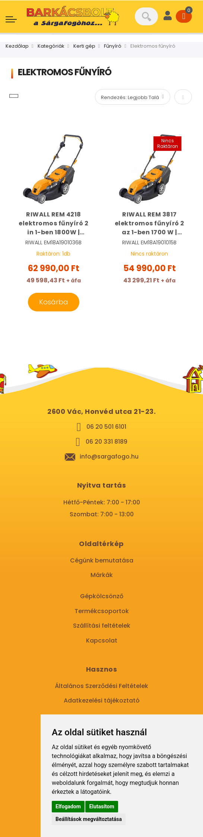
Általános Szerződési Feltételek (101, 686)
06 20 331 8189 (106, 441)
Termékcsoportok (101, 611)
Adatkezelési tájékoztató (102, 700)
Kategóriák (51, 46)
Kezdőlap (17, 46)
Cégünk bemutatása (101, 560)
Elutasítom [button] (101, 806)
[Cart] (184, 16)
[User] (168, 16)
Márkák (102, 575)
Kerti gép (84, 46)
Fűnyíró (112, 46)
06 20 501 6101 (106, 426)
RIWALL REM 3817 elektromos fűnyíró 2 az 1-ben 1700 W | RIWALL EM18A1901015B (149, 223)
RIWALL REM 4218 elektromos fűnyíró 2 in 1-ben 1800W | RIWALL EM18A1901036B (53, 223)
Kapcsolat (101, 640)
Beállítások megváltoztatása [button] (88, 819)
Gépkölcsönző (101, 596)
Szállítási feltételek (101, 625)
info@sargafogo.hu (109, 456)
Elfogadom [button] (68, 806)
